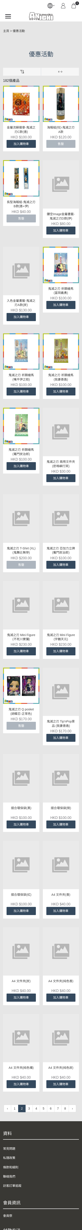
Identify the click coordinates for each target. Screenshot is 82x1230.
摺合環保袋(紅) (21, 894)
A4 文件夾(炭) (21, 981)
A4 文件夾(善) (60, 894)
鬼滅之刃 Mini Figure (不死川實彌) (21, 637)
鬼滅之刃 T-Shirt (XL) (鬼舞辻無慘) (21, 550)
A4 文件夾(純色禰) (21, 1067)
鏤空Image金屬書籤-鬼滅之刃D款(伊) (61, 216)
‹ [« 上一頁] (7, 1108)
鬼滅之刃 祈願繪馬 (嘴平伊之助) (21, 377)
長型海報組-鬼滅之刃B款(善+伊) (21, 204)
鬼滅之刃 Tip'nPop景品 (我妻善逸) (61, 724)
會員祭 (7, 1215)
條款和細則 (10, 1167)
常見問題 (9, 1148)
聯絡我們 (9, 1176)
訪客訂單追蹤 (12, 1185)
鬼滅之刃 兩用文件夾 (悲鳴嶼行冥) (61, 464)
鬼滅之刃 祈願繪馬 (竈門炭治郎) (21, 452)
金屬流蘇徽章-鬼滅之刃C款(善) (21, 130)
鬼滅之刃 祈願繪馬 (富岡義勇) (60, 291)
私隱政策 (9, 1158)
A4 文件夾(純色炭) (60, 1067)
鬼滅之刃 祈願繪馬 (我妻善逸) (60, 377)
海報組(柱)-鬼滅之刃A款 (61, 130)
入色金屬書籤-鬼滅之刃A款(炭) (21, 303)
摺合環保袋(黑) (21, 808)
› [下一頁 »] (72, 1108)
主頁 (6, 31)
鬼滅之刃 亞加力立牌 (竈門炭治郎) (61, 550)
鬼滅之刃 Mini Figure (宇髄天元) (61, 637)
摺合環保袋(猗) (61, 808)
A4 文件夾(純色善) (60, 981)
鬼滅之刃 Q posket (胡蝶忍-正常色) (21, 675)
